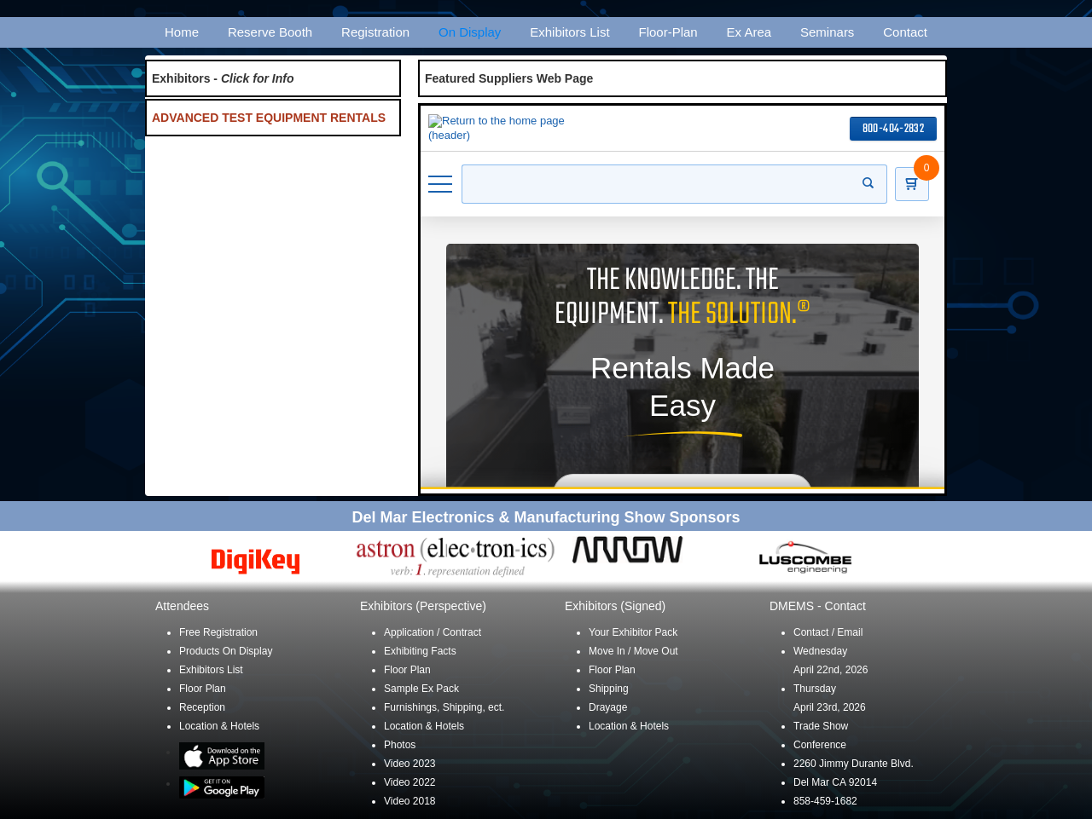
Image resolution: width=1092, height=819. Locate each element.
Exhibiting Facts (420, 651)
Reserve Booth (270, 32)
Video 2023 (410, 764)
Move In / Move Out (633, 651)
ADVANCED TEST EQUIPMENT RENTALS (269, 117)
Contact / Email (828, 632)
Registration (375, 32)
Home (182, 32)
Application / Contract (432, 632)
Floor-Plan (668, 32)
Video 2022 (410, 782)
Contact (905, 32)
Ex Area (749, 32)
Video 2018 (410, 801)
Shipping (609, 689)
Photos (399, 745)
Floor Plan (202, 689)
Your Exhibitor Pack (633, 632)
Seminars (827, 32)
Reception (202, 707)
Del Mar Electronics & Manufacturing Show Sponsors (545, 517)
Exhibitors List (569, 32)
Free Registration (218, 632)
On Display (470, 32)
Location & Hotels (219, 726)
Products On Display (225, 651)
